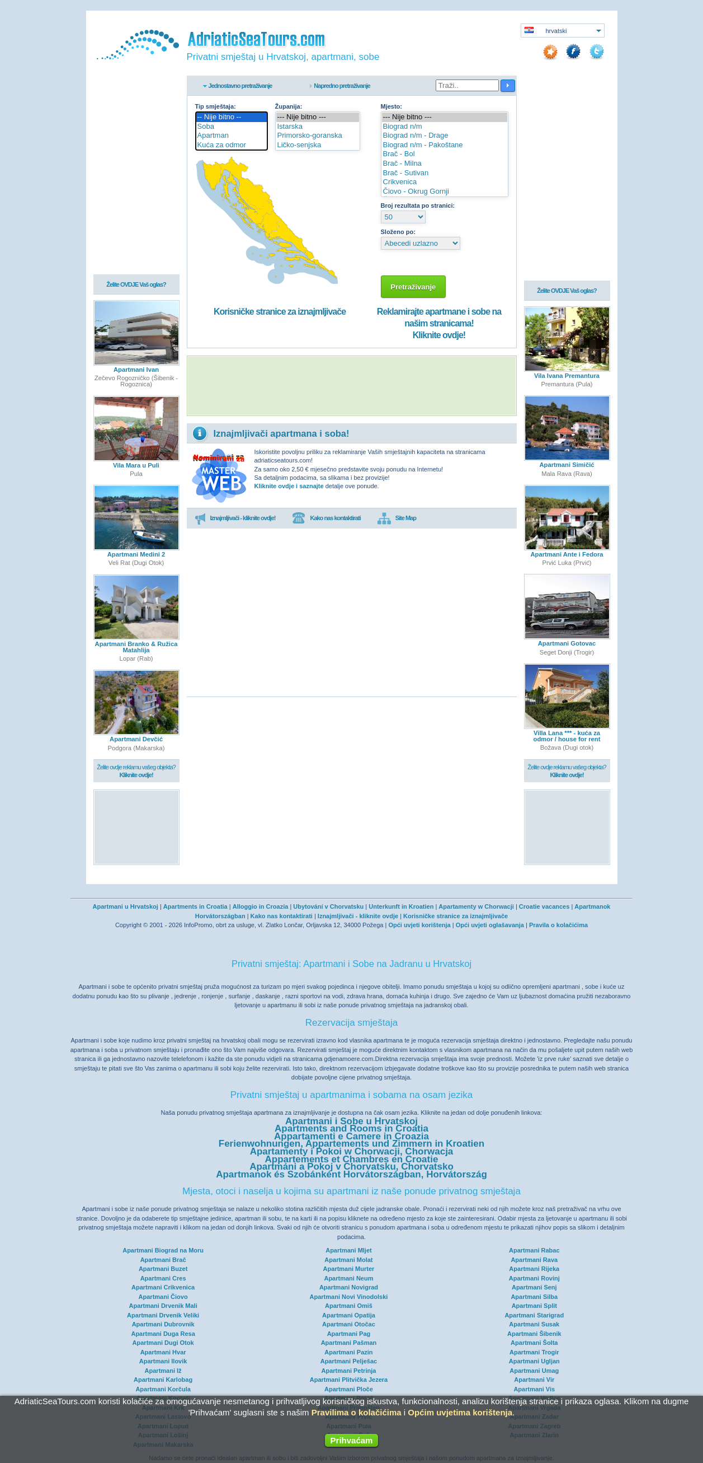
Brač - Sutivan (444, 173)
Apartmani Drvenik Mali (163, 1305)
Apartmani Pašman (349, 1342)
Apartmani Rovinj (534, 1278)
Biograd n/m (444, 127)
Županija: (289, 106)
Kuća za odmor (231, 145)
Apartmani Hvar (163, 1352)
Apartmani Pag (349, 1333)
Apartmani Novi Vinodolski (349, 1296)
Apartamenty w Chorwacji (475, 906)
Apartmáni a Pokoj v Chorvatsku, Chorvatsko (351, 1166)
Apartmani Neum (348, 1278)
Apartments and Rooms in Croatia (351, 1128)
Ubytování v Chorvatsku (328, 906)
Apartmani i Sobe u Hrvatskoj (351, 1121)
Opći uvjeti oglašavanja (490, 925)
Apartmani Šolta (534, 1342)
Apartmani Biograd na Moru (163, 1250)
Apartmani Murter (349, 1268)
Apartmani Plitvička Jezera (349, 1379)
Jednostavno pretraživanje (240, 85)
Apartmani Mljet (348, 1250)
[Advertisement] (352, 386)
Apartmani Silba (534, 1296)
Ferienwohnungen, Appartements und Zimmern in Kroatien (351, 1143)
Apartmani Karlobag (163, 1379)
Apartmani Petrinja (349, 1370)
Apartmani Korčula (162, 1389)
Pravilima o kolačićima (357, 1412)
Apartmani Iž (163, 1370)
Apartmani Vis (534, 1389)
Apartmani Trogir (534, 1352)
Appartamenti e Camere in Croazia (351, 1136)
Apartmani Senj (534, 1287)
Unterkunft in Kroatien (401, 906)
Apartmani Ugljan (534, 1361)
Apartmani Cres (163, 1278)
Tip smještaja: (215, 106)
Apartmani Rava (534, 1259)
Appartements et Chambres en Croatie (351, 1159)
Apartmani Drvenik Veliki (163, 1315)
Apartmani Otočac (348, 1324)
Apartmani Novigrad (348, 1287)
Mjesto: (392, 106)
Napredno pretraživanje (342, 85)
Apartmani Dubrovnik (163, 1324)
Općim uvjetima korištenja (460, 1412)
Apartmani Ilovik (163, 1361)
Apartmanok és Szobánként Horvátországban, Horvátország (351, 1174)
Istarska (318, 127)
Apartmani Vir (534, 1379)
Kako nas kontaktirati (326, 518)
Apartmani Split (534, 1305)
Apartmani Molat (348, 1259)
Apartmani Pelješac (349, 1361)
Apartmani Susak (534, 1324)
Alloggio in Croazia (261, 906)
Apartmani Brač (163, 1259)
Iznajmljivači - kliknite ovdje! (235, 518)
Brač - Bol (444, 154)
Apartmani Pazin (348, 1352)
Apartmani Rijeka (534, 1268)
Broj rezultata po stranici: (418, 205)
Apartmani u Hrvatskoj (125, 906)
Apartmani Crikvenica (163, 1287)
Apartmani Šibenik (534, 1333)
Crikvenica (444, 182)
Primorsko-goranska (318, 136)
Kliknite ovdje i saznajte (289, 486)
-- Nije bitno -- (231, 117)
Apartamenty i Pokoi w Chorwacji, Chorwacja (352, 1151)
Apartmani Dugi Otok (163, 1342)
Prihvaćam (352, 1440)
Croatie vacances (544, 906)
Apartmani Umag (534, 1370)
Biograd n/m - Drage (444, 136)
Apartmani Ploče (348, 1389)
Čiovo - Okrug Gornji (444, 192)
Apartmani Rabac (534, 1250)
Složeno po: (398, 231)
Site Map (397, 518)
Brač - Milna (444, 164)
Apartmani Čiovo (163, 1296)
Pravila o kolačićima (558, 925)
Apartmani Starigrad (534, 1315)
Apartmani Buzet (163, 1268)
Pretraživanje (413, 287)
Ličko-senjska (318, 145)
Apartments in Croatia (195, 906)
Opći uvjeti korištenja (419, 925)
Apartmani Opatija (348, 1315)
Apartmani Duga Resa (163, 1333)
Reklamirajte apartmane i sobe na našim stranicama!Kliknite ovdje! (439, 323)
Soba (231, 127)
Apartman (231, 136)
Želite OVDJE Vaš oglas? (136, 285)
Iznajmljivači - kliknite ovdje (358, 916)
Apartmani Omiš (348, 1305)
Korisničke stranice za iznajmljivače (280, 311)
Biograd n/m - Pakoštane (444, 145)
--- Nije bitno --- (318, 117)
